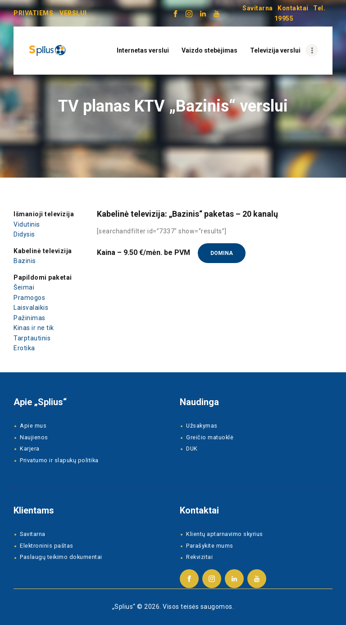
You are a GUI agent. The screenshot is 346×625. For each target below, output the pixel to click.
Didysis (24, 234)
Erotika (24, 348)
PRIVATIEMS (33, 13)
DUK (192, 448)
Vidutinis (27, 224)
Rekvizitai (199, 557)
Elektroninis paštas (46, 545)
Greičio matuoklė (209, 437)
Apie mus (33, 425)
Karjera (30, 448)
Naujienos (34, 437)
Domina (221, 253)
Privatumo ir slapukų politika (59, 460)
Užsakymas (202, 425)
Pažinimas (30, 317)
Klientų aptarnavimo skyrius (224, 534)
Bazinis (25, 260)
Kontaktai (293, 8)
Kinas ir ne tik (34, 327)
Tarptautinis (32, 338)
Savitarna (257, 8)
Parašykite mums (209, 545)
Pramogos (29, 297)
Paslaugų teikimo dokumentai (61, 557)
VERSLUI (73, 13)
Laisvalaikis (31, 307)
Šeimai (24, 287)
